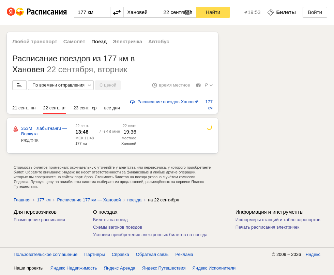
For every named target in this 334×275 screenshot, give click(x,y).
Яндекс (312, 254)
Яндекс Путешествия (164, 268)
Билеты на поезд (110, 219)
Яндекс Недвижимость (73, 268)
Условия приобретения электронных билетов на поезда (150, 234)
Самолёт (74, 41)
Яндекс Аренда (119, 268)
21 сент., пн (24, 107)
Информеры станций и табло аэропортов (278, 219)
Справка (120, 254)
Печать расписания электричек (267, 227)
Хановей (128, 143)
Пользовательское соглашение (45, 254)
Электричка (127, 41)
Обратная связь (152, 254)
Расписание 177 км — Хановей (89, 199)
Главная (22, 199)
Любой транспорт (34, 41)
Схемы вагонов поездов (117, 227)
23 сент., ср (84, 107)
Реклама (184, 254)
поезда (134, 199)
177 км (81, 143)
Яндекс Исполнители (214, 268)
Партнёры (94, 254)
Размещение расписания (39, 219)
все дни (112, 107)
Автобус (158, 41)
